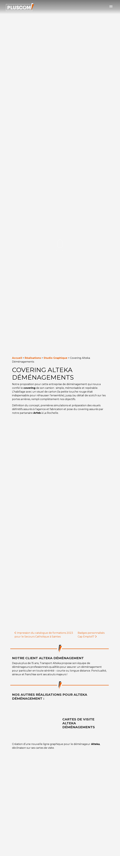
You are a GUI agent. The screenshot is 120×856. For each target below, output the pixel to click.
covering (29, 387)
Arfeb (37, 412)
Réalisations (33, 357)
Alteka (95, 744)
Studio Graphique (55, 357)
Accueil (17, 357)
